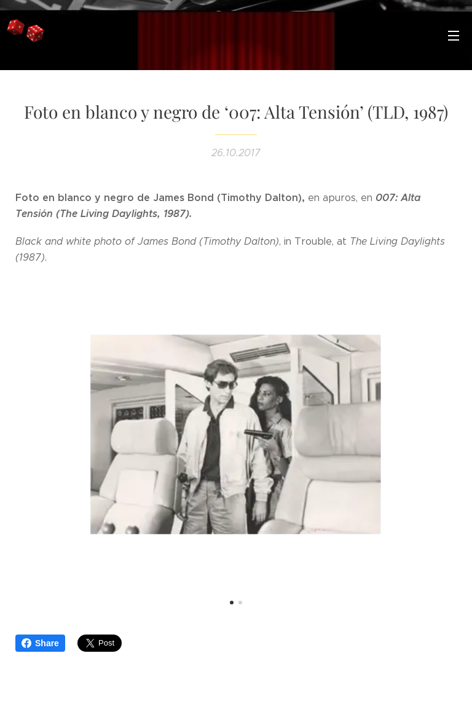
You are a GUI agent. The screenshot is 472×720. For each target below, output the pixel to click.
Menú (453, 35)
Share (40, 643)
